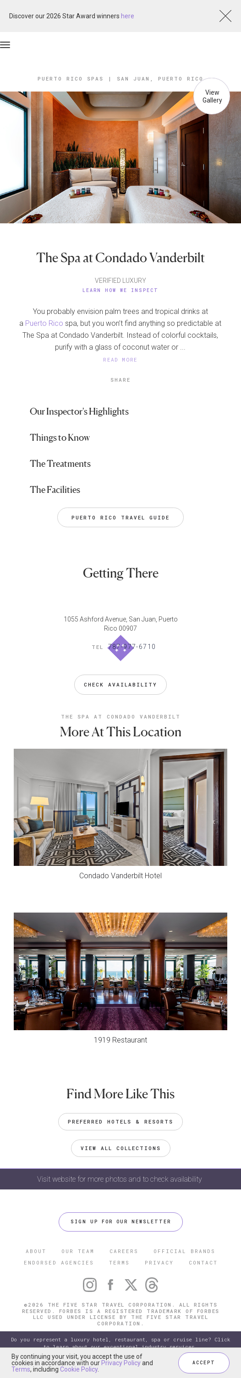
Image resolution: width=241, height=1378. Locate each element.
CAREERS (124, 1251)
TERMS (119, 1262)
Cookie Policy (79, 1369)
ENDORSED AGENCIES (59, 1262)
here (127, 16)
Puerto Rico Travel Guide (120, 517)
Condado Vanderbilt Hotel (120, 875)
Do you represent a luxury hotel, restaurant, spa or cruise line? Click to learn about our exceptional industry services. (120, 1343)
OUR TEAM (77, 1251)
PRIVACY (159, 1262)
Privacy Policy (121, 1363)
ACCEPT (203, 1363)
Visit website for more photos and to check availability (120, 1179)
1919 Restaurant (120, 1040)
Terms (20, 1369)
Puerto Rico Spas (71, 78)
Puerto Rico (44, 323)
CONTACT (203, 1262)
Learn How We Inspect (120, 290)
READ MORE (120, 359)
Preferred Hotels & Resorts (120, 1121)
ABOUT (36, 1251)
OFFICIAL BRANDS (184, 1251)
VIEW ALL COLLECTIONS (121, 1148)
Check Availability (120, 684)
